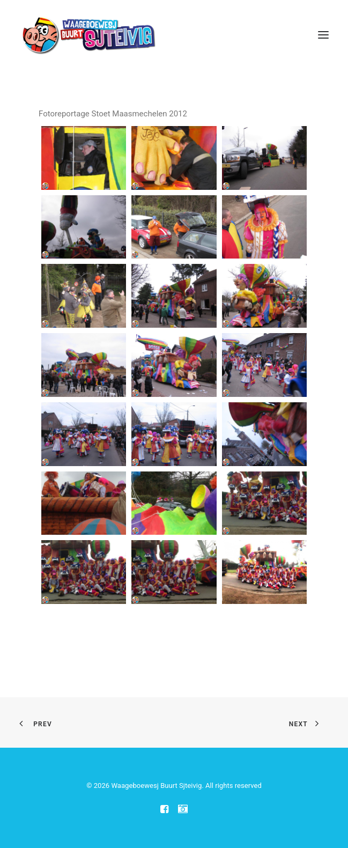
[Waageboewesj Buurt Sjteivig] (88, 34)
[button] (323, 34)
